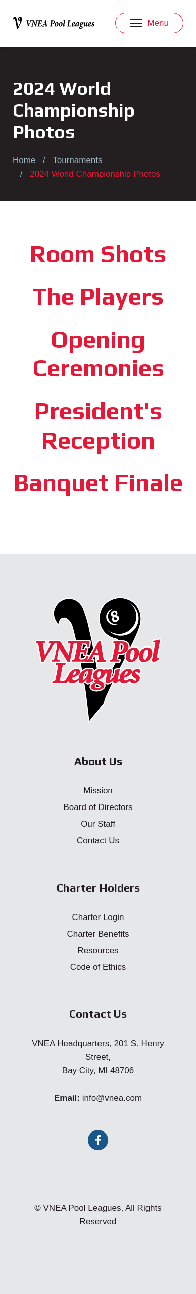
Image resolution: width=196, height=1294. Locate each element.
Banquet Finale (98, 482)
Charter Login (98, 917)
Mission (98, 790)
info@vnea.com (112, 1098)
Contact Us (98, 840)
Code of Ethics (98, 967)
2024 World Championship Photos (95, 174)
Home (24, 160)
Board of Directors (98, 807)
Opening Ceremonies (98, 354)
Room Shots (98, 254)
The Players (98, 296)
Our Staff (98, 824)
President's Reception (98, 425)
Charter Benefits (98, 934)
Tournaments (77, 160)
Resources (97, 950)
